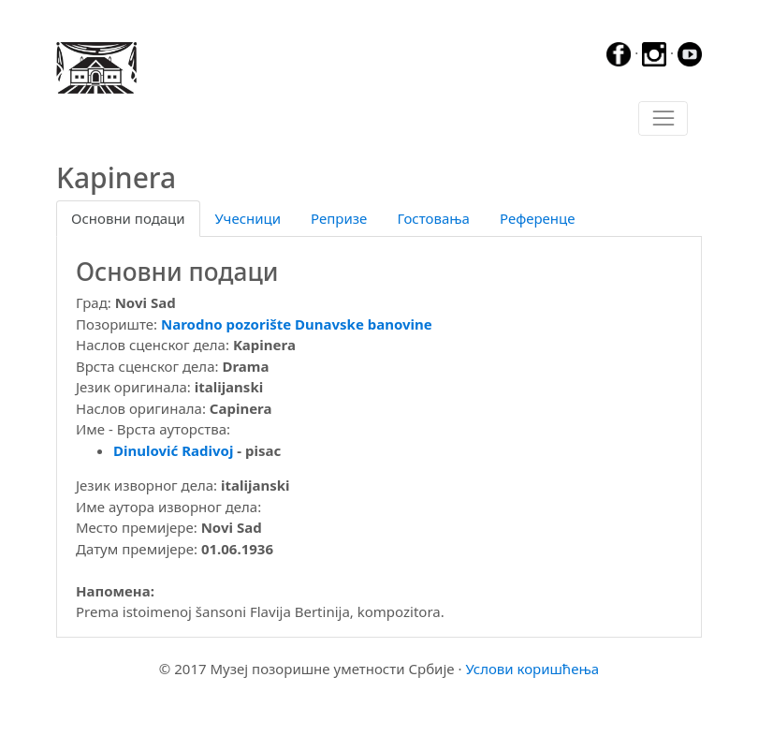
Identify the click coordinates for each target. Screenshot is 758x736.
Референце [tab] (538, 218)
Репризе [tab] (339, 218)
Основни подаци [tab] (128, 218)
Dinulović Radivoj (173, 450)
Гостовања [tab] (433, 218)
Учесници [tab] (248, 218)
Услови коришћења (532, 668)
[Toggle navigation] (663, 119)
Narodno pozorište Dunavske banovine (296, 324)
